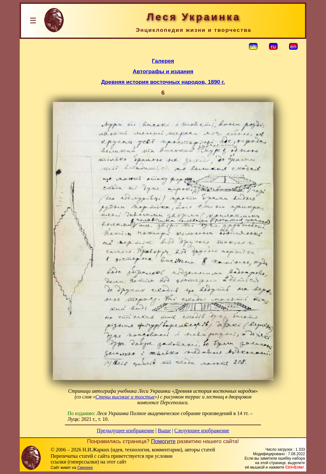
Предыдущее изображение (125, 430)
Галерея (163, 61)
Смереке (85, 467)
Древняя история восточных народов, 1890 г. (163, 82)
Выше (164, 430)
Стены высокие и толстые (125, 396)
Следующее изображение (201, 430)
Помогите (163, 441)
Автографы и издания (163, 71)
